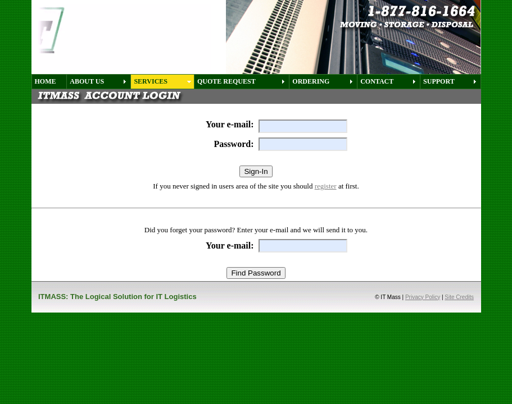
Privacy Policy (422, 297)
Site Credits (459, 297)
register (326, 186)
